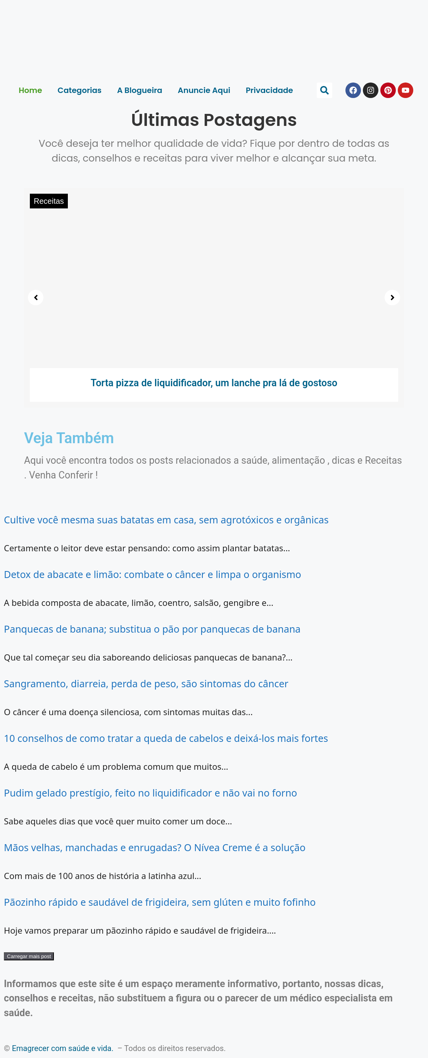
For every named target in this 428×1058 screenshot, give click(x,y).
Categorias (80, 90)
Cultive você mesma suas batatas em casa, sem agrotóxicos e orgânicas (166, 519)
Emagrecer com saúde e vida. (63, 1048)
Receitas (49, 201)
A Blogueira (139, 90)
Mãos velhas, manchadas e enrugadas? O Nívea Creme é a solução (154, 847)
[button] (324, 90)
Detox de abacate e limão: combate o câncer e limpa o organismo (152, 574)
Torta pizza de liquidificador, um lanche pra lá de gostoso (214, 383)
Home (30, 90)
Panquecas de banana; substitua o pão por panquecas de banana (152, 628)
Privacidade (269, 90)
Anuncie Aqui (204, 90)
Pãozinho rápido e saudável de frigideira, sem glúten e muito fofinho (160, 901)
